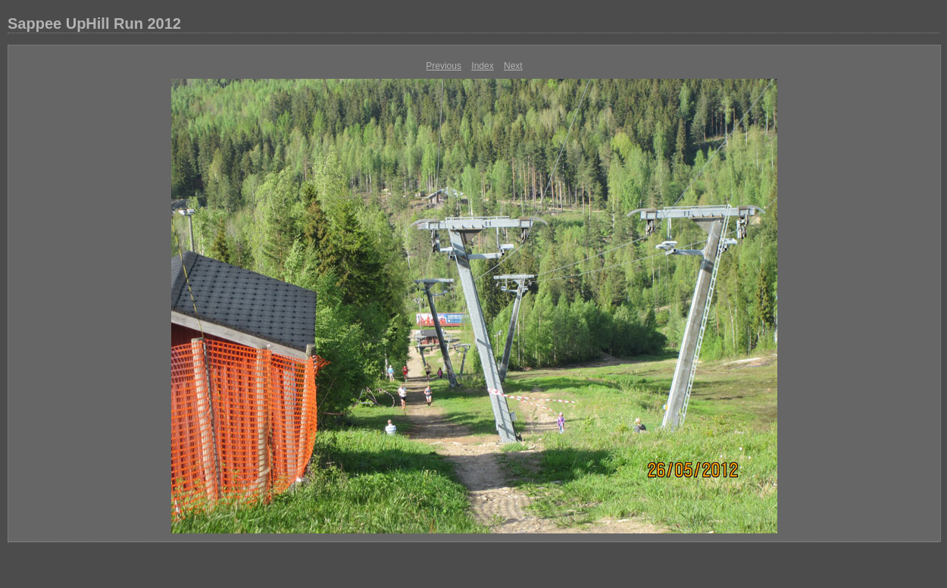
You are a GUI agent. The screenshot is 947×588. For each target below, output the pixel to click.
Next (513, 66)
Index (482, 66)
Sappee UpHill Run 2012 (94, 23)
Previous (443, 66)
